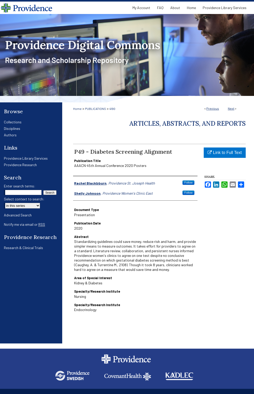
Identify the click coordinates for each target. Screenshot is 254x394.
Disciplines (12, 128)
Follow (188, 182)
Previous (212, 108)
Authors (10, 135)
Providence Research (20, 165)
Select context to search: (24, 199)
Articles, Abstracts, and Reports (187, 123)
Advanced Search (18, 215)
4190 (112, 108)
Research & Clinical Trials (23, 247)
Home (77, 108)
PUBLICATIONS (95, 108)
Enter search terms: (19, 186)
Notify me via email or (24, 224)
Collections (13, 122)
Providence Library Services (26, 158)
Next (231, 108)
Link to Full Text (225, 152)
